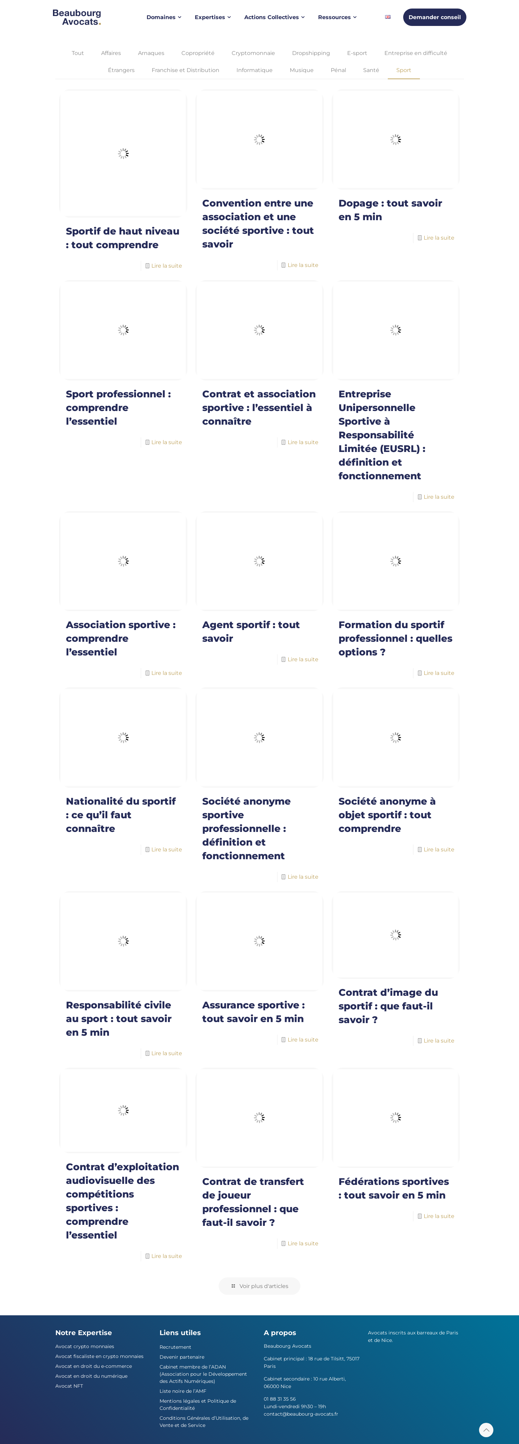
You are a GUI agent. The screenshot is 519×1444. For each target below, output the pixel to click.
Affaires (111, 53)
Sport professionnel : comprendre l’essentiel (118, 407)
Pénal (338, 70)
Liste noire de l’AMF (183, 1391)
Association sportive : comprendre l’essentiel (121, 638)
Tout (78, 53)
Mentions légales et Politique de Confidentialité (198, 1404)
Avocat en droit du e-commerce (93, 1366)
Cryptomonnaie (253, 53)
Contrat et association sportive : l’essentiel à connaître (259, 407)
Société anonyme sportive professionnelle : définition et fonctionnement (246, 828)
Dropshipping (311, 53)
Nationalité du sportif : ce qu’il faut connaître (121, 814)
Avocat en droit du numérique (91, 1376)
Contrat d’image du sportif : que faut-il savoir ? (388, 1006)
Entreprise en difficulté (415, 53)
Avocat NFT (69, 1386)
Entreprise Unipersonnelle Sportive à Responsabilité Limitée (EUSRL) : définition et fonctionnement (382, 435)
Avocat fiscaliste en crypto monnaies (99, 1356)
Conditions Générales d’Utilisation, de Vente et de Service (204, 1421)
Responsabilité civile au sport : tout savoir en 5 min (119, 1018)
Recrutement (175, 1347)
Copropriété (198, 53)
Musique (302, 70)
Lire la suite (166, 266)
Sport (403, 70)
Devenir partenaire (182, 1357)
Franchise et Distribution (185, 70)
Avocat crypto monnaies (84, 1346)
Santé (371, 70)
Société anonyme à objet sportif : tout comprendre (387, 814)
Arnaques (151, 53)
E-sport (357, 53)
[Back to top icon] (486, 1430)
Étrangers (121, 70)
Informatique (254, 70)
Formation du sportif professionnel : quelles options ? (395, 638)
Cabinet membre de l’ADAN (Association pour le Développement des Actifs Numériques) (203, 1374)
